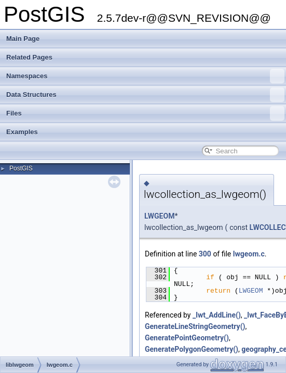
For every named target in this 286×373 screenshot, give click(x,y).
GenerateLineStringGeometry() (195, 326)
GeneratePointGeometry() (187, 338)
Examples (22, 132)
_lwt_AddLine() (217, 315)
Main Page (22, 38)
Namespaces (145, 76)
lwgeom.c (249, 254)
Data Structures (145, 95)
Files (145, 113)
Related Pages (29, 57)
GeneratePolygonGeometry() (191, 349)
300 (205, 254)
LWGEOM (159, 216)
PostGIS (21, 168)
